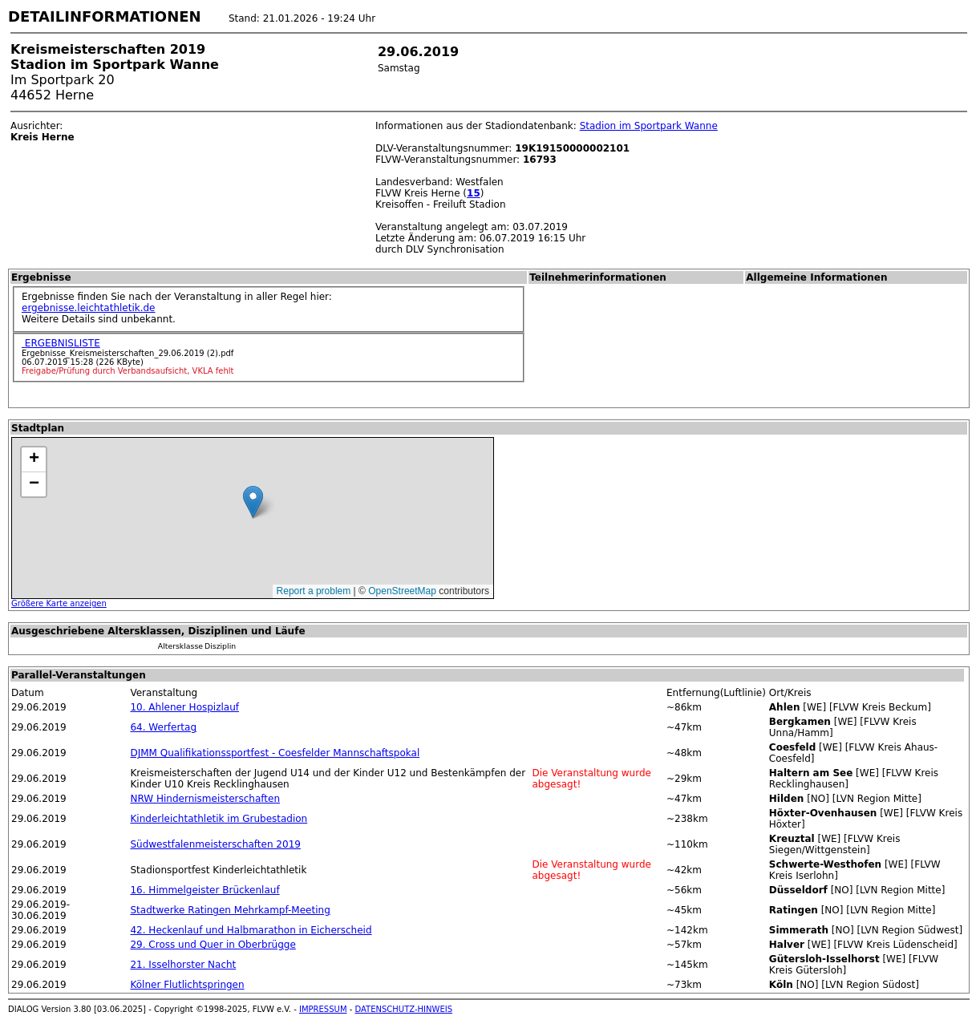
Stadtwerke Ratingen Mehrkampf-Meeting (230, 910)
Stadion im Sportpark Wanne (649, 126)
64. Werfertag (163, 727)
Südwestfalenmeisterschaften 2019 (215, 844)
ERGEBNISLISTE (61, 343)
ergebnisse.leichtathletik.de (89, 308)
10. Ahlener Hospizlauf (184, 707)
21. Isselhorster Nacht (183, 964)
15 (473, 193)
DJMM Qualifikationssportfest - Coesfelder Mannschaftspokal (274, 753)
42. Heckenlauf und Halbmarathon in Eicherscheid (250, 930)
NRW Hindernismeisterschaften (205, 798)
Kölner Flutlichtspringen (187, 984)
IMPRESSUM (323, 1009)
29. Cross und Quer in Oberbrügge (212, 944)
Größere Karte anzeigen (59, 603)
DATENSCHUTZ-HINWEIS (404, 1009)
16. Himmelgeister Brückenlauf (204, 890)
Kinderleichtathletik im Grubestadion (218, 818)
